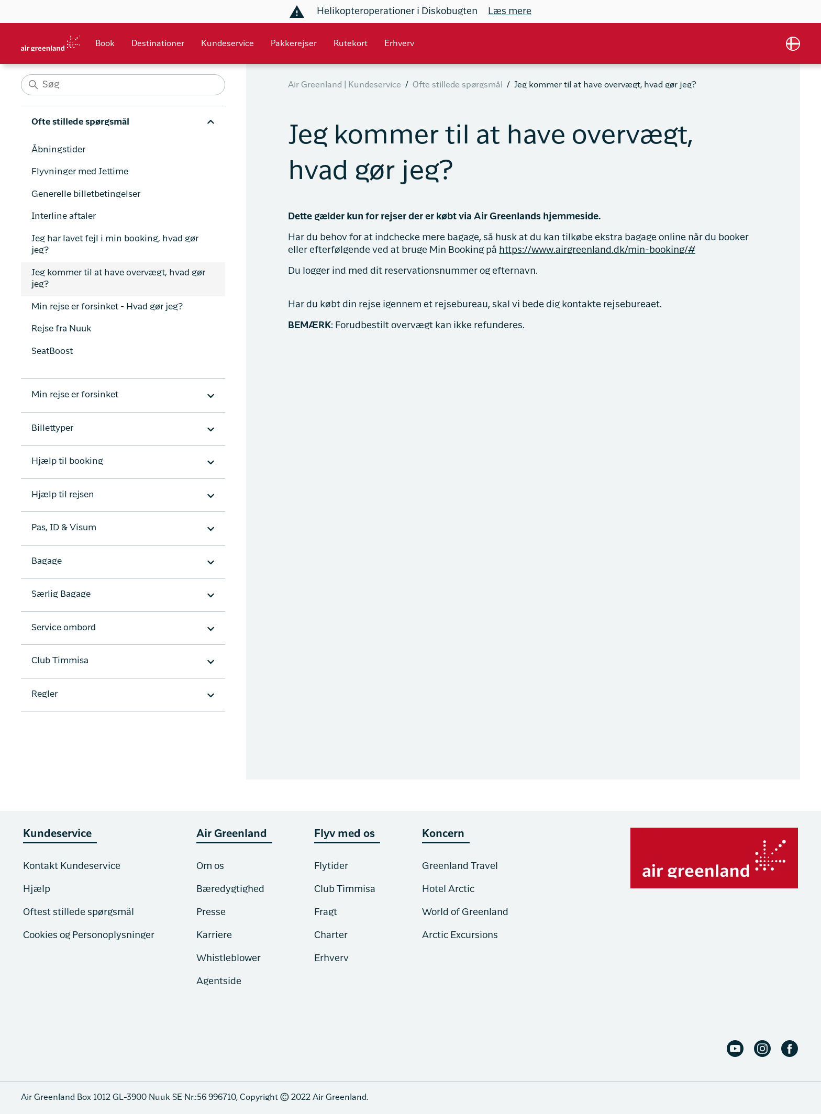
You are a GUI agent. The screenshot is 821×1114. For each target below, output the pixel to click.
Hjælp (36, 889)
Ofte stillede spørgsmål (458, 85)
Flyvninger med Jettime (79, 172)
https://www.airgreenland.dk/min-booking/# (597, 250)
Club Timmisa (344, 889)
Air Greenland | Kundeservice (344, 85)
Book (105, 44)
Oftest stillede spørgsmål (78, 912)
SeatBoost (52, 351)
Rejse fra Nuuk (61, 329)
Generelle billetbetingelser (85, 194)
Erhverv (399, 44)
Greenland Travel (460, 866)
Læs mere (509, 11)
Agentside (218, 981)
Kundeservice (227, 44)
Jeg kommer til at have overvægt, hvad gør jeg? (118, 279)
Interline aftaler (63, 216)
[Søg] (123, 84)
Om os (210, 866)
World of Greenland (465, 912)
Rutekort (351, 44)
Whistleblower (228, 958)
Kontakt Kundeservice (71, 866)
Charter (331, 935)
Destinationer (157, 44)
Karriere (214, 935)
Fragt (325, 912)
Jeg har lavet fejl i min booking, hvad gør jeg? (114, 245)
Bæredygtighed (230, 889)
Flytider (331, 866)
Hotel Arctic (448, 889)
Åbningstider (58, 150)
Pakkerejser (294, 44)
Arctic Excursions (460, 935)
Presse (211, 912)
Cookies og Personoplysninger (88, 935)
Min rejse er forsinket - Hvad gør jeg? (107, 307)
